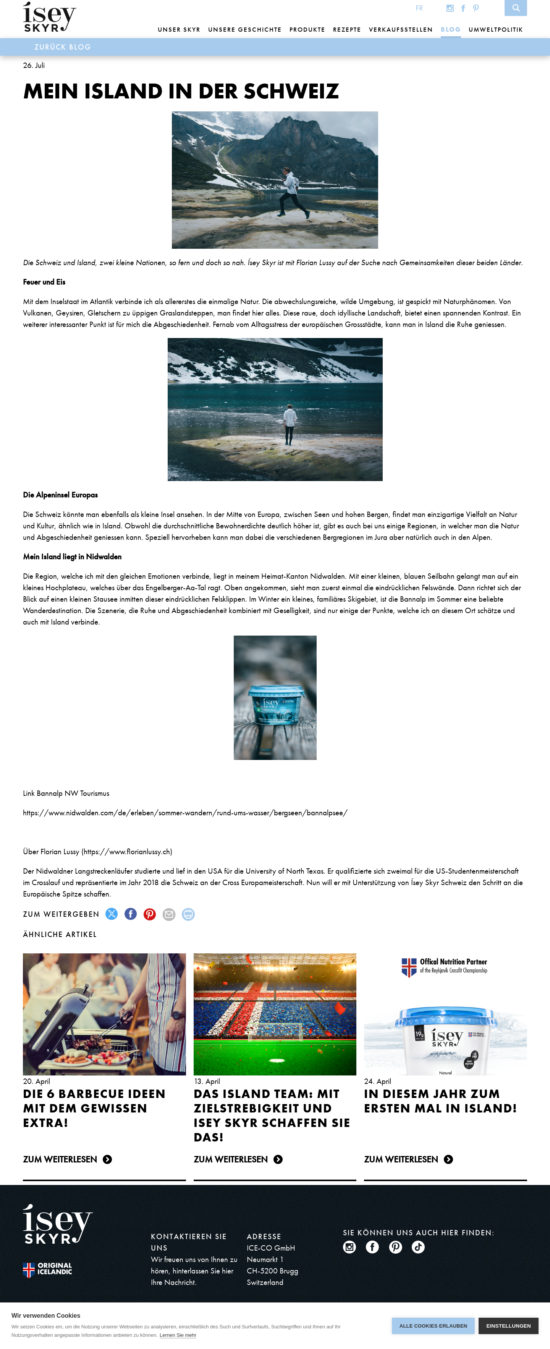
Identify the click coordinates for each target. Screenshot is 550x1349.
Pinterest (476, 8)
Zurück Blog (62, 47)
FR (419, 8)
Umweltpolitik (496, 29)
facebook (131, 914)
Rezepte (347, 29)
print (188, 914)
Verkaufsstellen (401, 29)
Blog (451, 29)
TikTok (491, 8)
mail (169, 914)
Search (516, 8)
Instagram (450, 8)
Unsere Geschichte (245, 29)
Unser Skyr (179, 29)
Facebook (463, 8)
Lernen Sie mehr (178, 1335)
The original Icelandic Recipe (47, 1270)
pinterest (150, 914)
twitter (112, 914)
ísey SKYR (50, 17)
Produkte (307, 29)
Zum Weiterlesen (60, 1159)
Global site (435, 8)
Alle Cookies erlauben (433, 1326)
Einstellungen (508, 1326)
